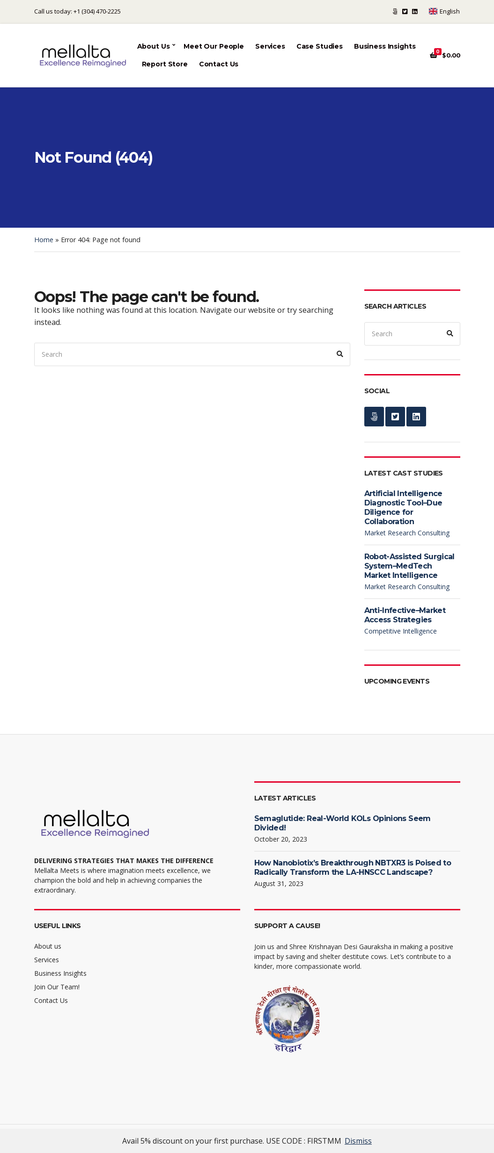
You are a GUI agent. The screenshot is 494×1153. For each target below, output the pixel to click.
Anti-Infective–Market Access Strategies (405, 615)
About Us (153, 46)
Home (43, 239)
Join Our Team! (57, 986)
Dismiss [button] (358, 1141)
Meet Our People (214, 46)
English (444, 11)
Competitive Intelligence (400, 631)
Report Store (165, 64)
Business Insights (385, 46)
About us (47, 946)
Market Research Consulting (407, 532)
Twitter (405, 11)
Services (270, 46)
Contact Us (219, 64)
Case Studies (319, 46)
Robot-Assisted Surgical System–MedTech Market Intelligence (409, 566)
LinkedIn (415, 11)
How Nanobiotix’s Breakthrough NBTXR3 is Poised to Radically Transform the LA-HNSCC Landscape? (352, 867)
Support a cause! (395, 11)
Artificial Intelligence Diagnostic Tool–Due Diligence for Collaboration (403, 507)
